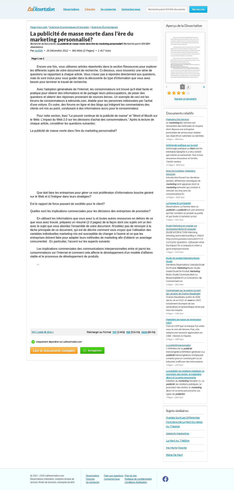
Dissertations (71, 9)
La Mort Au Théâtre (177, 440)
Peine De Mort (174, 455)
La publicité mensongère (178, 345)
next (204, 87)
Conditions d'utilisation (136, 482)
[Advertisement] (94, 161)
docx (144, 332)
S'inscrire (90, 9)
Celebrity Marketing (177, 433)
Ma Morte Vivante (176, 447)
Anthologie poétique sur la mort (182, 145)
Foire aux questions (113, 475)
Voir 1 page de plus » (42, 332)
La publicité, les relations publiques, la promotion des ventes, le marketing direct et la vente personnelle (185, 374)
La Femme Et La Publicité (178, 203)
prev (166, 87)
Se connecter (108, 9)
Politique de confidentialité (138, 478)
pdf (128, 332)
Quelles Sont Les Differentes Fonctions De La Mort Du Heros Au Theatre (184, 422)
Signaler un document (185, 98)
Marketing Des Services (177, 119)
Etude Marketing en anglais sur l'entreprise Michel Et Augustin (181, 227)
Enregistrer (92, 350)
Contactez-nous (130, 9)
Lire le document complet (54, 350)
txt (114, 332)
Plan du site (131, 475)
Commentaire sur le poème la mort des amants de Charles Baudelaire (183, 292)
